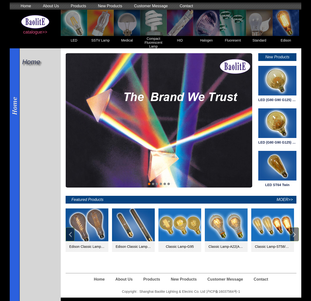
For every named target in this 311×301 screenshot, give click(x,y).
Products (78, 6)
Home (26, 6)
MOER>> (284, 200)
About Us (51, 6)
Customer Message (151, 6)
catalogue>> (35, 32)
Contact (186, 6)
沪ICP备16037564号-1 (223, 291)
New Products (110, 6)
